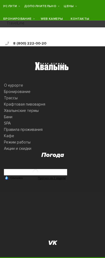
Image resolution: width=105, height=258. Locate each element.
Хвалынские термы (21, 110)
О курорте (13, 85)
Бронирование (17, 91)
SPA (7, 123)
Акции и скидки (17, 148)
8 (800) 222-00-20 (25, 43)
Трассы (11, 98)
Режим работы (17, 142)
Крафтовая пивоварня (24, 104)
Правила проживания (23, 129)
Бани (8, 117)
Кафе (9, 135)
